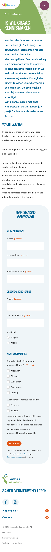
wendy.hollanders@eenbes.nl (16, 184)
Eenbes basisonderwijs (19, 527)
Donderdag (16, 387)
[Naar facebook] (5, 502)
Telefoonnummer (20, 271)
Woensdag (16, 382)
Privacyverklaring (10, 538)
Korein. (9, 116)
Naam (14, 239)
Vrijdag (14, 393)
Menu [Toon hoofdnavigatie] (44, 5)
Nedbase (18, 543)
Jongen (14, 337)
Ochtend (15, 405)
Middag (14, 411)
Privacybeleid (20, 454)
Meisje (14, 343)
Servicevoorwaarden (14, 457)
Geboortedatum (19, 315)
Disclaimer (7, 532)
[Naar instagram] (15, 502)
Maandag (15, 371)
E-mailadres (17, 255)
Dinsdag (15, 376)
